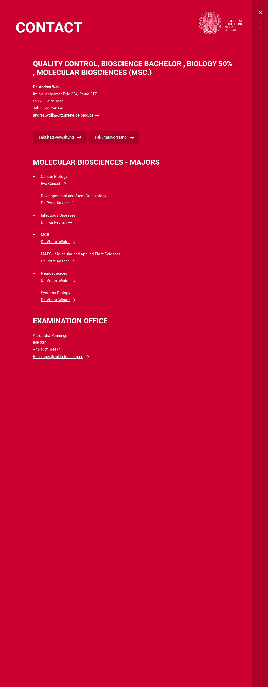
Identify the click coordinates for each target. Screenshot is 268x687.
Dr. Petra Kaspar (55, 203)
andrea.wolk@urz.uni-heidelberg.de (63, 115)
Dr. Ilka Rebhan (54, 222)
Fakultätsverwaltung (56, 137)
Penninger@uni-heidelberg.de (58, 356)
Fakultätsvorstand (110, 137)
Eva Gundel (50, 183)
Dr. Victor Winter (55, 241)
